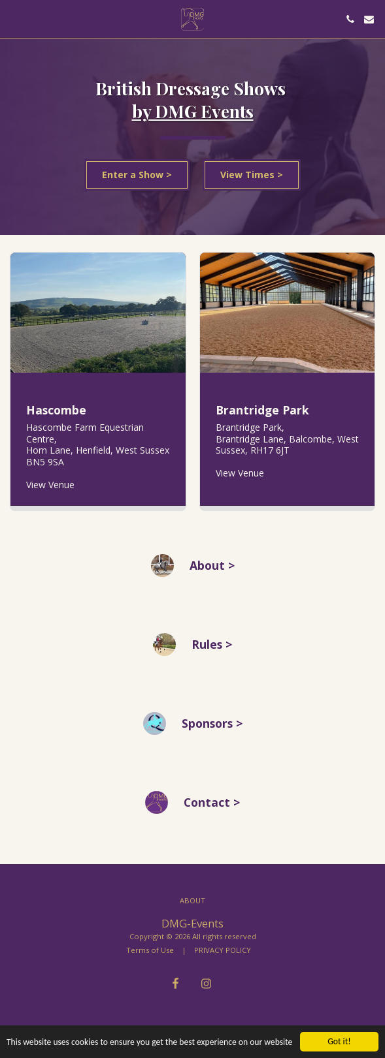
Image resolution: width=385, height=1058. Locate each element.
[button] (14, 18)
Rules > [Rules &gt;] (212, 649)
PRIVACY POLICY (222, 950)
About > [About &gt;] (212, 570)
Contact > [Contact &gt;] (212, 807)
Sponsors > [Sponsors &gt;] (212, 728)
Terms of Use (150, 950)
